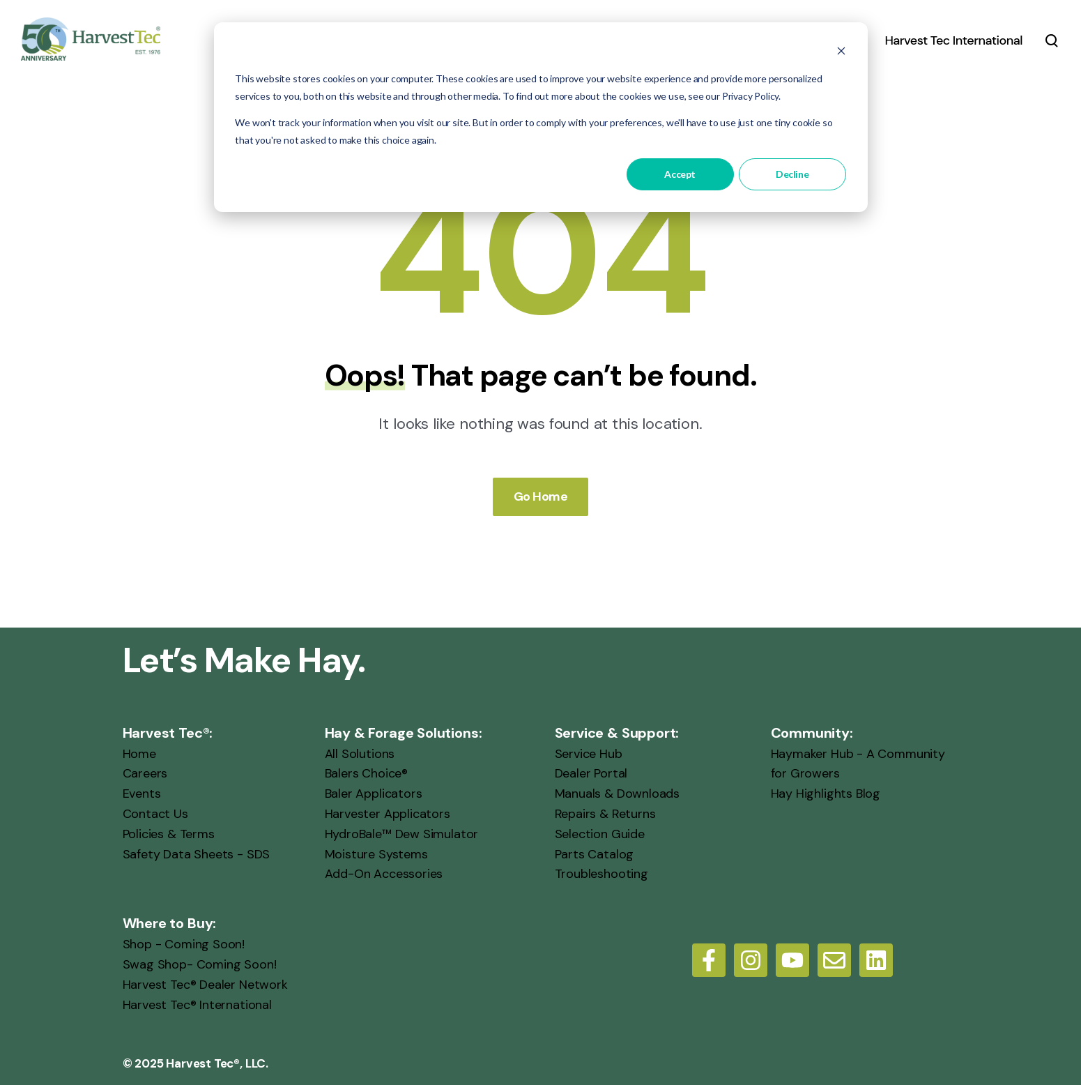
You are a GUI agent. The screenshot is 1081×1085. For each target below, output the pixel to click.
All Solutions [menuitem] (360, 753)
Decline (792, 174)
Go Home (540, 495)
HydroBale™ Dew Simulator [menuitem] (402, 833)
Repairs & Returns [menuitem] (605, 813)
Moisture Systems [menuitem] (376, 853)
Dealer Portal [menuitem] (591, 773)
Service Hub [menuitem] (588, 753)
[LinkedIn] (876, 960)
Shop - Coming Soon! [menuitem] (184, 944)
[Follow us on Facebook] (709, 960)
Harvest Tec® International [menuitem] (197, 1004)
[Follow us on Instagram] (750, 960)
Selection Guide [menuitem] (600, 833)
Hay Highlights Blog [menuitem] (826, 793)
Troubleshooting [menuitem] (601, 873)
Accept (679, 174)
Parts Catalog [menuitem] (594, 853)
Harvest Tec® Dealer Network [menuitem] (205, 984)
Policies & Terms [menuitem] (169, 833)
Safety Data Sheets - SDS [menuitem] (196, 853)
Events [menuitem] (142, 793)
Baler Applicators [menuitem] (373, 793)
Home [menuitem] (139, 753)
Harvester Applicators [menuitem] (387, 813)
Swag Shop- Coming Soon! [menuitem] (200, 963)
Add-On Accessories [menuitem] (384, 873)
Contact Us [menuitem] (155, 813)
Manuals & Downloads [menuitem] (617, 793)
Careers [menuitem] (145, 773)
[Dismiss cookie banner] (841, 52)
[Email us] (834, 960)
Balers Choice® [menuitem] (366, 773)
